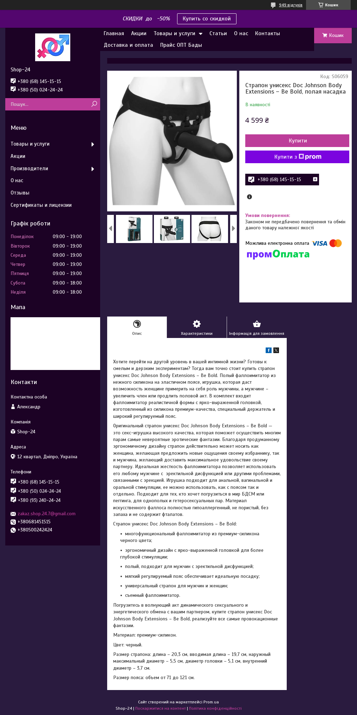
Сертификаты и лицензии (41, 205)
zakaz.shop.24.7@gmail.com (47, 514)
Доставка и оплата (128, 45)
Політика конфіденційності (215, 708)
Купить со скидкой (207, 18)
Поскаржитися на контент (160, 708)
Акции (139, 33)
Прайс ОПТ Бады (181, 45)
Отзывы (20, 193)
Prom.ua (211, 702)
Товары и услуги (174, 33)
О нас (241, 33)
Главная (114, 33)
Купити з (298, 156)
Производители (29, 168)
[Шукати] (94, 104)
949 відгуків (291, 4)
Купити (298, 140)
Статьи (218, 33)
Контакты (267, 33)
